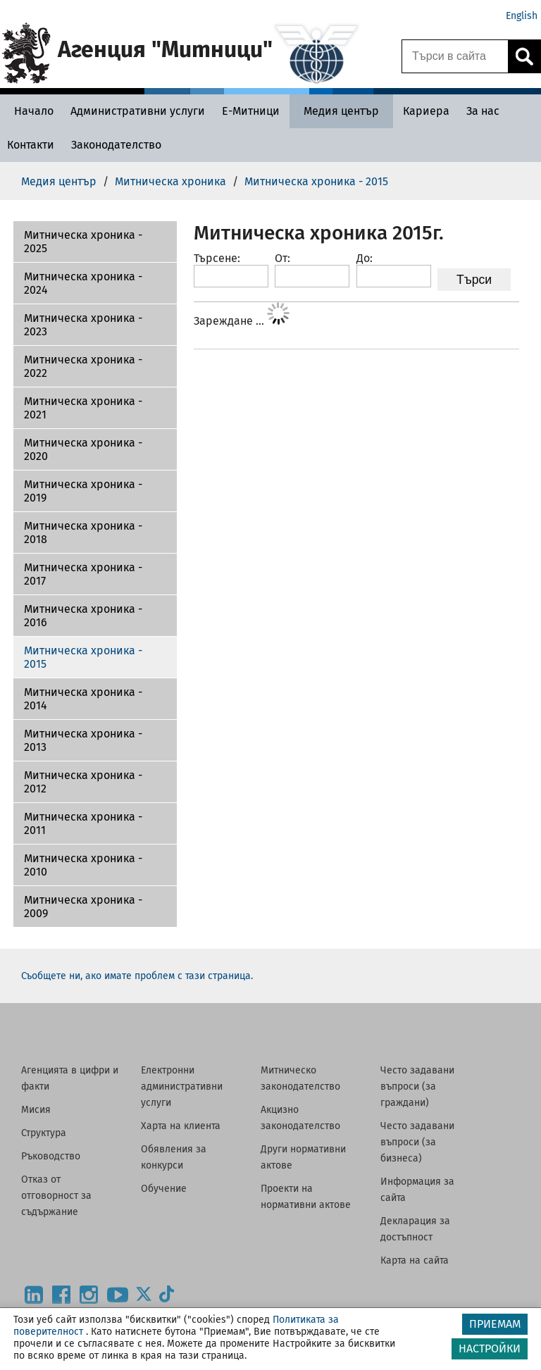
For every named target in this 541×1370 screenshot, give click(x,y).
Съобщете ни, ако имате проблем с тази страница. (137, 976)
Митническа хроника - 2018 (83, 532)
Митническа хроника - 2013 (83, 740)
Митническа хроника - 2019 (83, 491)
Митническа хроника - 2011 (83, 823)
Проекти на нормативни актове (306, 1197)
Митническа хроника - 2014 (83, 698)
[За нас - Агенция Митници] (482, 111)
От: (282, 258)
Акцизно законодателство (300, 1118)
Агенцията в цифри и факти (69, 1078)
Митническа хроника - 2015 (83, 657)
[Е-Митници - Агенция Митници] (251, 111)
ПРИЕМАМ (495, 1324)
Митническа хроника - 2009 (83, 906)
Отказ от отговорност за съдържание (56, 1195)
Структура (43, 1133)
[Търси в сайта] (455, 56)
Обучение (164, 1189)
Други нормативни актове (303, 1157)
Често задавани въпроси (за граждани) (417, 1086)
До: (364, 258)
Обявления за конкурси (173, 1157)
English (521, 16)
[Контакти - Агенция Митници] (30, 144)
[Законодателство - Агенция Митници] (116, 144)
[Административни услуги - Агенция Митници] (137, 111)
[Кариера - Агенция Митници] (426, 111)
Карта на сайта (414, 1260)
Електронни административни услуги (182, 1086)
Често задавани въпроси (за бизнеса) (417, 1142)
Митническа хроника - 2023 (83, 324)
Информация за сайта (417, 1190)
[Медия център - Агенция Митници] (341, 111)
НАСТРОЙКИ (490, 1348)
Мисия (36, 1110)
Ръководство (50, 1156)
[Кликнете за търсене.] (524, 56)
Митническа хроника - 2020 (83, 449)
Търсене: (217, 258)
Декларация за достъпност (415, 1229)
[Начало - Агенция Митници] (30, 111)
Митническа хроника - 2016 (83, 615)
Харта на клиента (180, 1126)
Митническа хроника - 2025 (83, 241)
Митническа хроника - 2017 (83, 574)
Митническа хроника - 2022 (83, 366)
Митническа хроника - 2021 (83, 407)
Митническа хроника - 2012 (83, 781)
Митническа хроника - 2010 (83, 865)
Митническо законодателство (300, 1078)
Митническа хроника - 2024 (83, 283)
